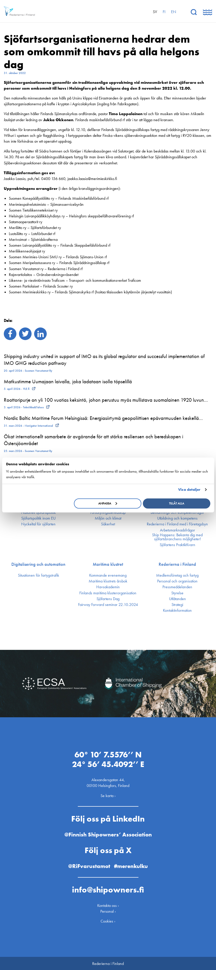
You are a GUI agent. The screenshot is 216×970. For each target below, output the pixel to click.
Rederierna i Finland (177, 564)
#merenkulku (131, 865)
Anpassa (107, 503)
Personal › (108, 910)
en (173, 11)
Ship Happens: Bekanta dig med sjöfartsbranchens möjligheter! (177, 537)
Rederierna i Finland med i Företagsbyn (177, 524)
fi (164, 11)
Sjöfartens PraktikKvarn (177, 545)
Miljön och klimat (108, 518)
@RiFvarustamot (89, 865)
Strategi (177, 605)
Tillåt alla (176, 503)
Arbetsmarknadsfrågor (177, 530)
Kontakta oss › (108, 905)
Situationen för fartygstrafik (38, 575)
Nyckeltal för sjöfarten (38, 524)
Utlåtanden (177, 599)
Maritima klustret (108, 564)
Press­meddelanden (177, 587)
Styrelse (177, 593)
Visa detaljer (189, 489)
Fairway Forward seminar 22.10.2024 (108, 605)
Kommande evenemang (108, 575)
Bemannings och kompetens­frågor (177, 512)
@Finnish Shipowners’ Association (108, 834)
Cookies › (108, 920)
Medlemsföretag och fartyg (177, 575)
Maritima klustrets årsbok (108, 581)
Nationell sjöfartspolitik (38, 512)
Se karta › (108, 795)
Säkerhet (108, 524)
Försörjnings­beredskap (108, 512)
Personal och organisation (177, 581)
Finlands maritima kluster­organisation (107, 593)
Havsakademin (108, 587)
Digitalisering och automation (38, 564)
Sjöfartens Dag (108, 599)
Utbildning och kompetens (177, 518)
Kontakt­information (177, 610)
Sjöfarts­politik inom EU (38, 518)
